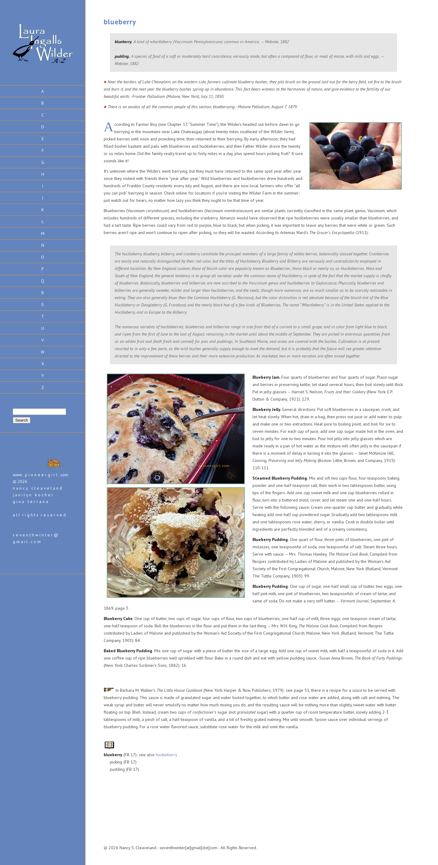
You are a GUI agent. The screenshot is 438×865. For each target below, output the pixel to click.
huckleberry (166, 754)
